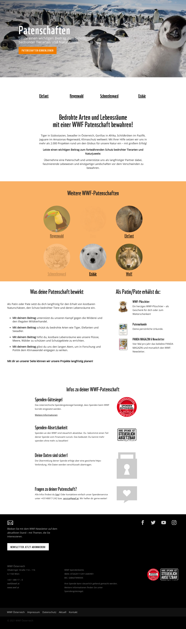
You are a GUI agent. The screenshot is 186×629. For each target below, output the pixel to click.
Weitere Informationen (46, 414)
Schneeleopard (109, 95)
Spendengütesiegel (73, 591)
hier (57, 494)
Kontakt (73, 612)
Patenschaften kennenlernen (37, 50)
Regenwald (76, 95)
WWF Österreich (16, 612)
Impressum (33, 612)
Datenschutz (49, 612)
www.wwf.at (13, 587)
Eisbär (142, 95)
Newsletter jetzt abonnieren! (28, 547)
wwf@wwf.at (13, 583)
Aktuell (62, 612)
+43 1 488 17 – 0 (15, 579)
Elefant (44, 95)
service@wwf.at (71, 498)
